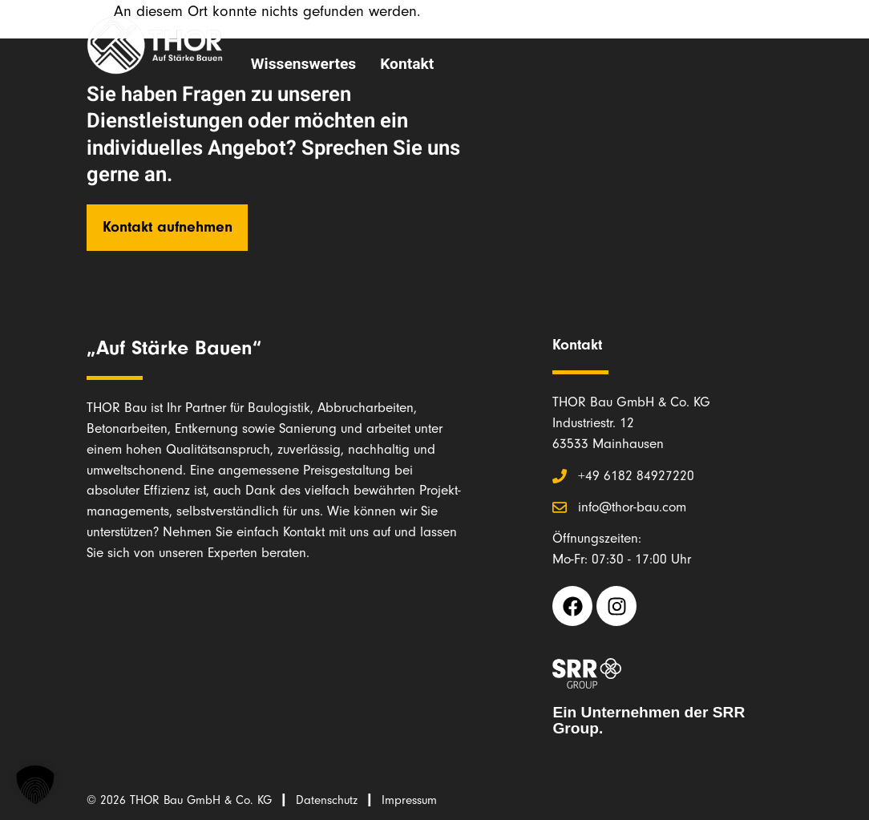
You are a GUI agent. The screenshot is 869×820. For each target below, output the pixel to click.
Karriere (650, 27)
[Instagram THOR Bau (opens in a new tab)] (616, 606)
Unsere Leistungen (459, 26)
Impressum (409, 800)
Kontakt (407, 64)
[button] (35, 784)
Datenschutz (327, 800)
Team (579, 27)
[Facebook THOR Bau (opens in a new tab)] (572, 606)
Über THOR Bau (304, 27)
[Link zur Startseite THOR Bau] (154, 45)
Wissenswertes (303, 64)
